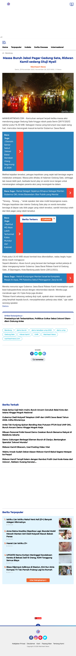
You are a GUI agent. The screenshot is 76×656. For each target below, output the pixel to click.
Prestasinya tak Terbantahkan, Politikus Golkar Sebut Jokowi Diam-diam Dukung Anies (37, 319)
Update (46, 219)
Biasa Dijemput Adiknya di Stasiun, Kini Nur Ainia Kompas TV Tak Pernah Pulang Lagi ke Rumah (30, 568)
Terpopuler (16, 47)
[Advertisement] (38, 18)
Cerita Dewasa (41, 47)
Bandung (8, 330)
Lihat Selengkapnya (38, 580)
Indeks (28, 47)
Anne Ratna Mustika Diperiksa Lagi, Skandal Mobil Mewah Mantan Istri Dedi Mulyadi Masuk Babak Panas (30, 534)
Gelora (5, 306)
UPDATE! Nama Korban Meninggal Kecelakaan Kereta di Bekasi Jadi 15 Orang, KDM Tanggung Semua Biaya (29, 558)
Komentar (38, 359)
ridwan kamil (24, 334)
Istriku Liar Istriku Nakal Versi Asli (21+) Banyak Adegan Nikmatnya (29, 520)
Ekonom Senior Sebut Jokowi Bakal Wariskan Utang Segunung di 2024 (9, 154)
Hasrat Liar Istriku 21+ (16, 543)
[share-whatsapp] (40, 353)
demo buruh (21, 330)
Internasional (57, 47)
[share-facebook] (32, 353)
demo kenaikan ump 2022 (42, 330)
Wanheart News (49, 334)
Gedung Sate (9, 334)
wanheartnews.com (12, 339)
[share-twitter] (36, 353)
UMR (36, 334)
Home (5, 47)
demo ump (61, 330)
